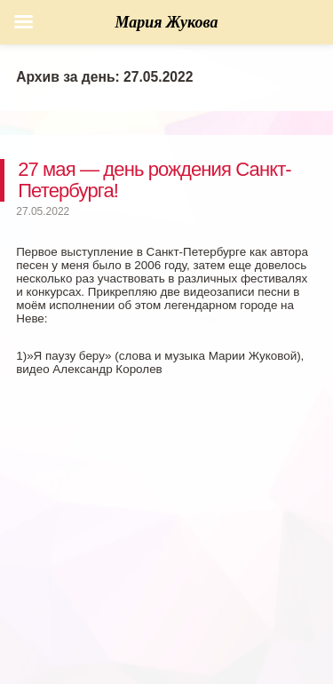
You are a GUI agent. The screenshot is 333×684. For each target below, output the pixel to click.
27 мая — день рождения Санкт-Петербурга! (154, 180)
